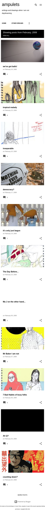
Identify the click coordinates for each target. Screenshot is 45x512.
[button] (40, 74)
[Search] (35, 5)
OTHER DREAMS (17, 23)
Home (4, 23)
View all (6, 35)
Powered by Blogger (22, 502)
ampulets (10, 4)
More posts (22, 495)
